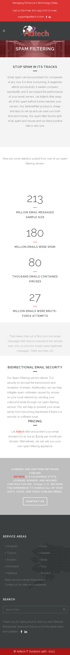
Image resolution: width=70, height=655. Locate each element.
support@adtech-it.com (31, 16)
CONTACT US (35, 501)
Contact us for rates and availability (25, 584)
